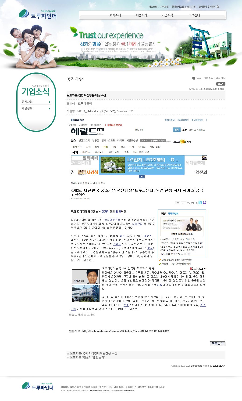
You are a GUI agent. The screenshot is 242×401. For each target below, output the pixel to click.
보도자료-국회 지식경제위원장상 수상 (93, 353)
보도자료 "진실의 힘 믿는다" (87, 357)
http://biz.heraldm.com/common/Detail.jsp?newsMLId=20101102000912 (125, 331)
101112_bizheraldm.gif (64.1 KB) (96, 111)
